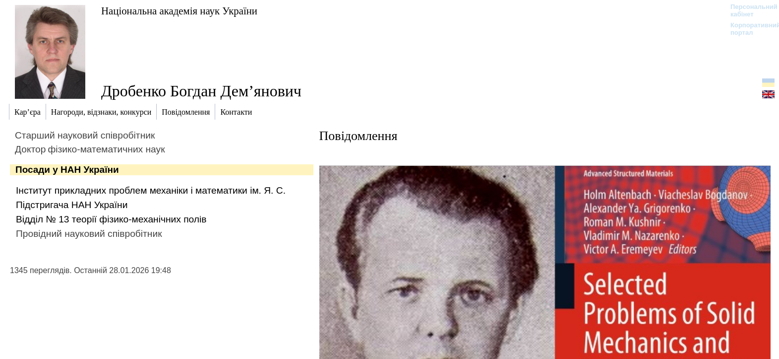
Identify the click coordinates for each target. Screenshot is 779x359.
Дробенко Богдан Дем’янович (201, 91)
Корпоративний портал (749, 28)
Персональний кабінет (749, 10)
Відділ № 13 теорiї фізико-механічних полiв (111, 219)
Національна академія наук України (179, 10)
